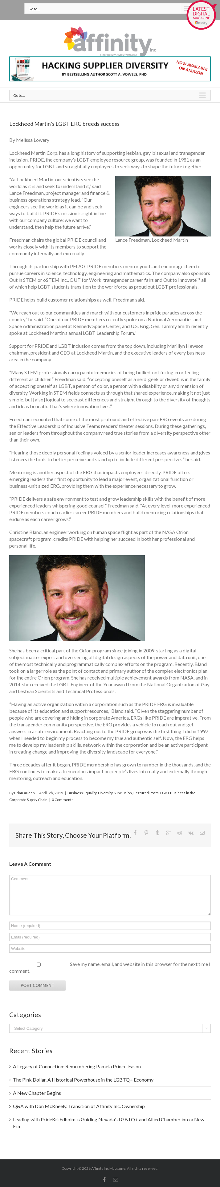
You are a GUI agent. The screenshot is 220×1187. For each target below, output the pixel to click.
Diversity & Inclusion (115, 793)
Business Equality (81, 793)
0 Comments (62, 799)
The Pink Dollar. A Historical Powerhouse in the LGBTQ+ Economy (83, 1079)
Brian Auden (24, 793)
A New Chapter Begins (37, 1093)
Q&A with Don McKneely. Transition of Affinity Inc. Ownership (79, 1106)
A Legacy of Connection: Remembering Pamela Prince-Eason (77, 1066)
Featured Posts (146, 793)
